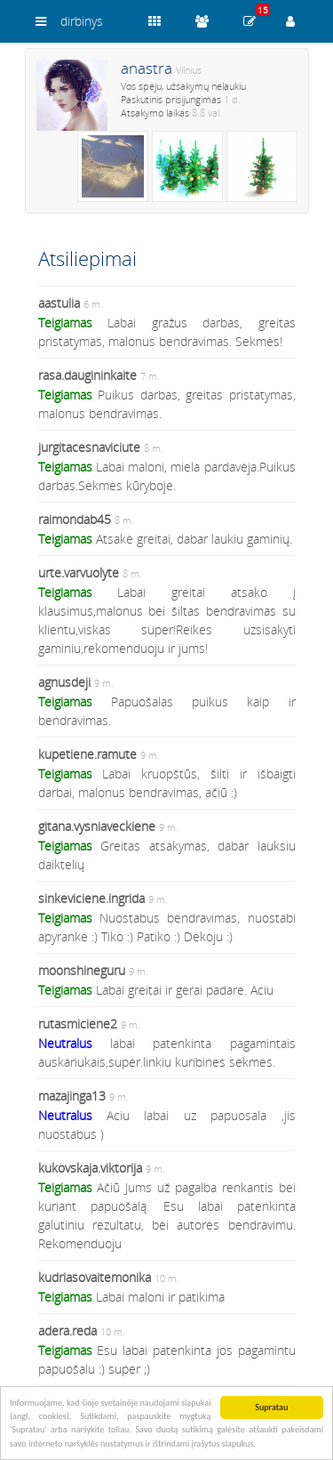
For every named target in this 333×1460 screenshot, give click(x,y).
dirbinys (81, 20)
